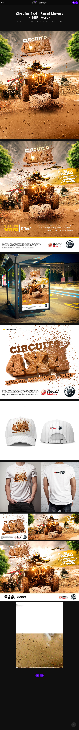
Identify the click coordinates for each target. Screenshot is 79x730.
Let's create (8, 2)
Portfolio (2, 2)
